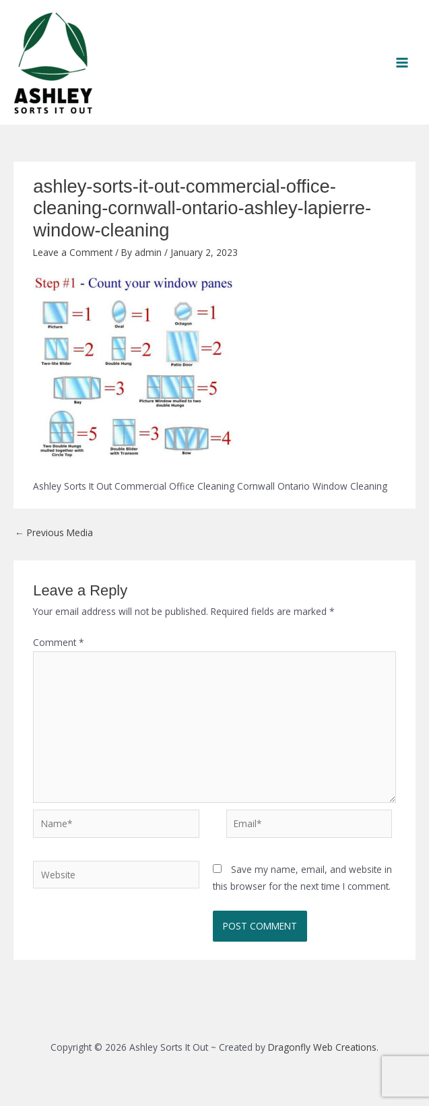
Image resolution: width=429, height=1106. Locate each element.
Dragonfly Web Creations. (323, 1047)
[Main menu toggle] (402, 62)
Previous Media (54, 532)
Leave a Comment (72, 252)
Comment (58, 642)
